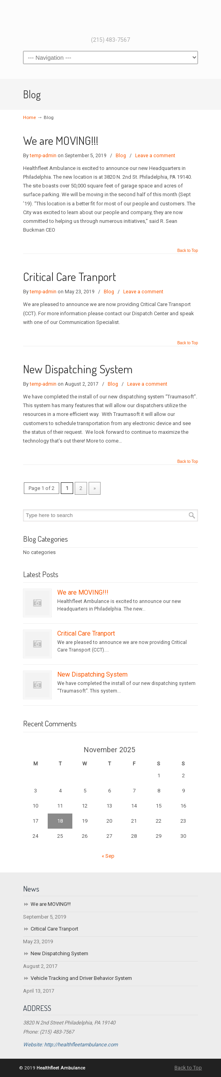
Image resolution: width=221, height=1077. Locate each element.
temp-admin (43, 155)
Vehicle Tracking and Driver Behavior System (81, 978)
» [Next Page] (94, 488)
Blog (121, 155)
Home (29, 117)
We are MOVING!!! (60, 140)
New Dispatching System (78, 368)
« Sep (108, 856)
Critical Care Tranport (69, 276)
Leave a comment (155, 155)
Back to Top (187, 251)
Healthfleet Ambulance (110, 17)
